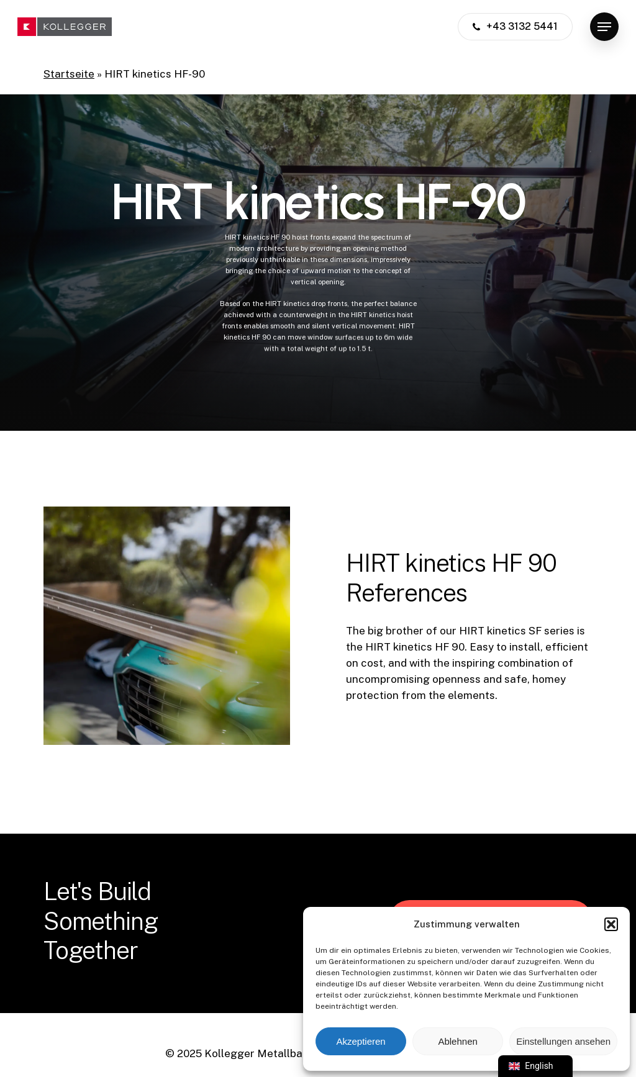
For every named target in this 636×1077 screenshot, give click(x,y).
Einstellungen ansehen (563, 1041)
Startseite (68, 74)
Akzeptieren (360, 1041)
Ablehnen (457, 1041)
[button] (611, 924)
